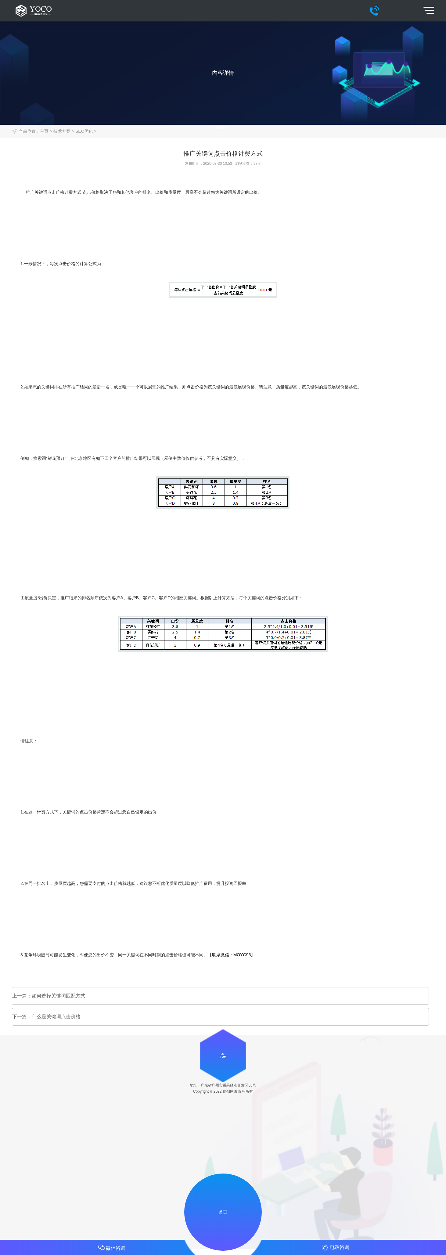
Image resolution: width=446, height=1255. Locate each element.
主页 (44, 131)
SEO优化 (84, 131)
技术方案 (61, 131)
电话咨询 (334, 1247)
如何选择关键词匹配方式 (58, 995)
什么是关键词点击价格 (56, 1016)
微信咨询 (111, 1247)
